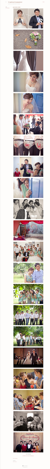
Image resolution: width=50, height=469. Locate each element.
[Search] (43, 2)
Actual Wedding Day (16, 458)
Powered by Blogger (25, 465)
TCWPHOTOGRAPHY (15, 2)
